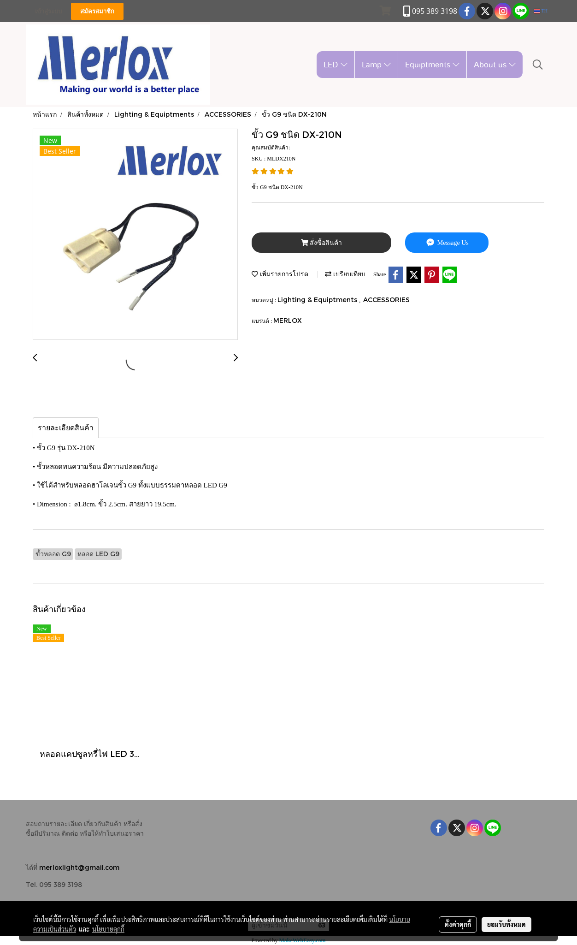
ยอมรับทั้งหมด (506, 924)
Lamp (376, 64)
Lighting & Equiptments (318, 299)
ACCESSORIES (386, 299)
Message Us (447, 242)
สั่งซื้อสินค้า (321, 242)
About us (495, 64)
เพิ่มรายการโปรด (280, 274)
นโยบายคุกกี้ (108, 929)
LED (335, 64)
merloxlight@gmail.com (79, 867)
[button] (538, 64)
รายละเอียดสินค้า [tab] (66, 428)
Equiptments (432, 64)
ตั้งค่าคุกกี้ (458, 924)
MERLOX (287, 320)
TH (541, 10)
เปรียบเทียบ (345, 274)
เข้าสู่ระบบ (48, 11)
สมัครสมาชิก (97, 11)
